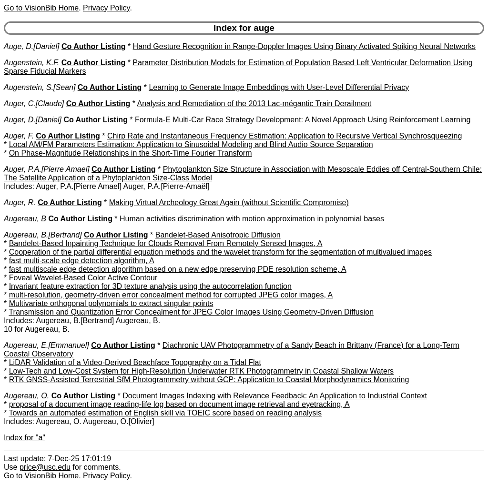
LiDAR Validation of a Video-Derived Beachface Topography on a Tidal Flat (135, 362)
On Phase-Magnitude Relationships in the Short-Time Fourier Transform (130, 153)
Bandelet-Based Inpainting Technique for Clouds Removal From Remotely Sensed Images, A (166, 243)
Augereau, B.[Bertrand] (43, 235)
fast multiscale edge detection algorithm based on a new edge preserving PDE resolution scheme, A (177, 269)
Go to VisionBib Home (41, 8)
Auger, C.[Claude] (34, 103)
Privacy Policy (106, 8)
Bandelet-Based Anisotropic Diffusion (218, 235)
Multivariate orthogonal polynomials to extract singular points (111, 303)
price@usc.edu (45, 467)
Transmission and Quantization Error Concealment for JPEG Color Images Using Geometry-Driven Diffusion (191, 312)
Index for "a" (24, 438)
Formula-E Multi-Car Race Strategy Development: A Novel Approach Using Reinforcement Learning (302, 120)
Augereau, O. (26, 396)
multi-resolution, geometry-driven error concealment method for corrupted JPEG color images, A (171, 295)
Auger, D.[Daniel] (32, 120)
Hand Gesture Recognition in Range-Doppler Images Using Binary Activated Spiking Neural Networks (304, 46)
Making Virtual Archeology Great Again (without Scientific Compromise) (229, 202)
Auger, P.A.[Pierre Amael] (47, 169)
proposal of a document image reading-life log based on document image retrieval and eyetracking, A (179, 404)
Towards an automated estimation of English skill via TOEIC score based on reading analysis (165, 413)
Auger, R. (20, 202)
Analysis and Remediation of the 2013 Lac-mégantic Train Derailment (254, 103)
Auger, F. (19, 136)
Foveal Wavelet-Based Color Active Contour (83, 278)
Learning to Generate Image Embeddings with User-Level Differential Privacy (279, 87)
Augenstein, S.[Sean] (39, 87)
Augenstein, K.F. (31, 63)
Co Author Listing (93, 46)
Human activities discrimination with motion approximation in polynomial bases (252, 219)
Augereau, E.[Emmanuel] (46, 345)
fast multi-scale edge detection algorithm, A (81, 261)
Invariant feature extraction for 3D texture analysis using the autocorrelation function (150, 286)
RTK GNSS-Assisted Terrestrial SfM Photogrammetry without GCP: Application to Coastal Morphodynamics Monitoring (209, 379)
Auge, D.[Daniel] (32, 46)
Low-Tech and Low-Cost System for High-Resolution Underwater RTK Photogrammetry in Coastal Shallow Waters (201, 371)
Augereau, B (25, 219)
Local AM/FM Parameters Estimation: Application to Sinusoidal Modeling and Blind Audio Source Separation (191, 144)
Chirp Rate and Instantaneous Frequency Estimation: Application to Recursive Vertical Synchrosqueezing (284, 136)
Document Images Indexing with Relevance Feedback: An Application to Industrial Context (274, 396)
